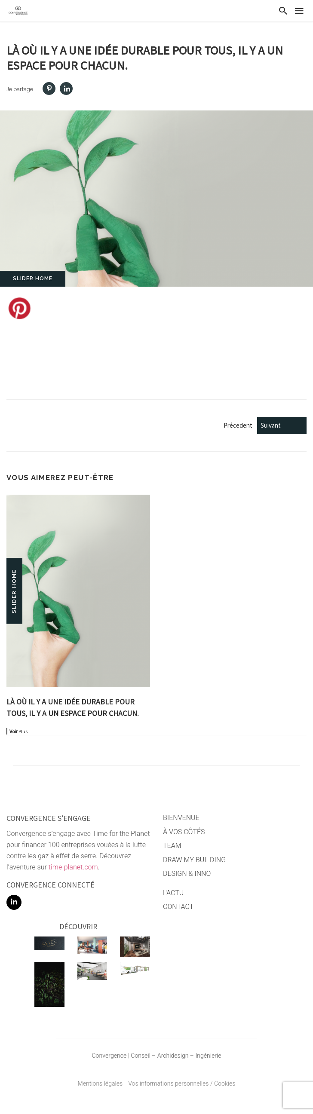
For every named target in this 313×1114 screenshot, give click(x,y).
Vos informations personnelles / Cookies (181, 1083)
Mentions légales (100, 1083)
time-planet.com (73, 867)
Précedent (256, 425)
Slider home (32, 278)
